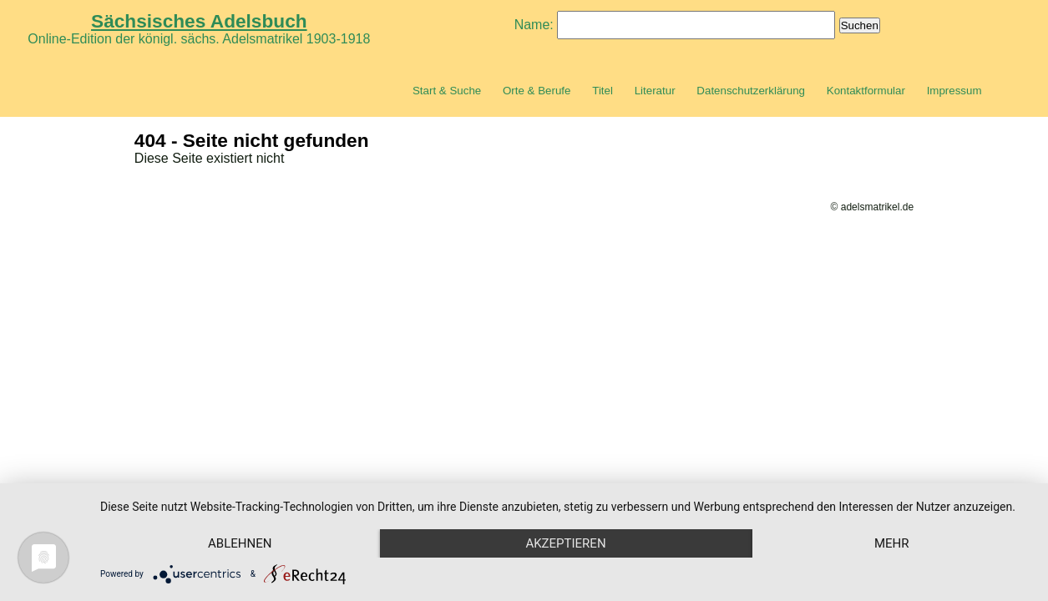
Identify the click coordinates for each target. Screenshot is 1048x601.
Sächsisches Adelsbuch (199, 21)
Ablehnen (239, 543)
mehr (891, 543)
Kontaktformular (866, 90)
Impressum (954, 90)
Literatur (655, 90)
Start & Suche (447, 90)
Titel (602, 90)
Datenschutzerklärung (750, 90)
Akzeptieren (565, 543)
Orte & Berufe (537, 90)
